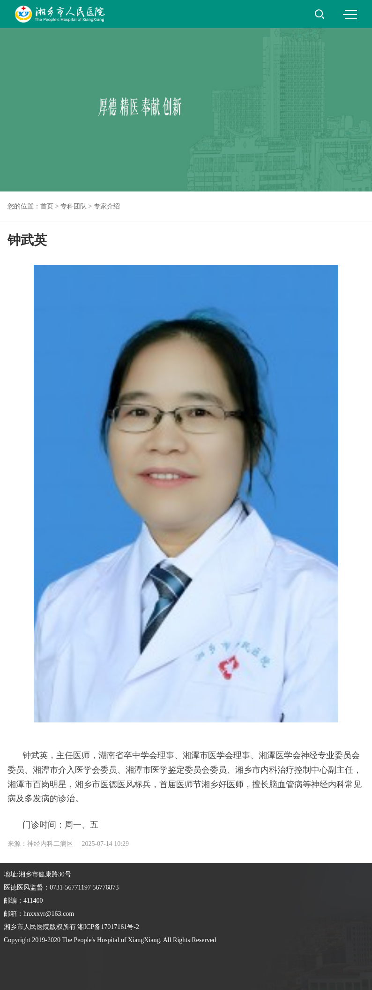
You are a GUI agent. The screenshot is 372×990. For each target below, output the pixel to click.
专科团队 (73, 206)
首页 (46, 206)
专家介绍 (107, 206)
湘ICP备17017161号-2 (108, 926)
